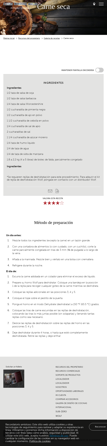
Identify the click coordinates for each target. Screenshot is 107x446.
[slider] (53, 203)
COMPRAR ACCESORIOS (67, 399)
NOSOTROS (61, 387)
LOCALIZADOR (62, 379)
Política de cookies (40, 441)
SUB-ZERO (61, 411)
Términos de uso (58, 435)
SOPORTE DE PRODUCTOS (68, 375)
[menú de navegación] (101, 4)
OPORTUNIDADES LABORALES (70, 391)
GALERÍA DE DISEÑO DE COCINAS (71, 403)
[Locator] (94, 4)
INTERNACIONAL (63, 407)
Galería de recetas (52, 38)
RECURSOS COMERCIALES (68, 371)
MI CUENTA (61, 395)
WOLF (59, 416)
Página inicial (8, 38)
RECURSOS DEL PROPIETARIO (69, 367)
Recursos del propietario (29, 38)
